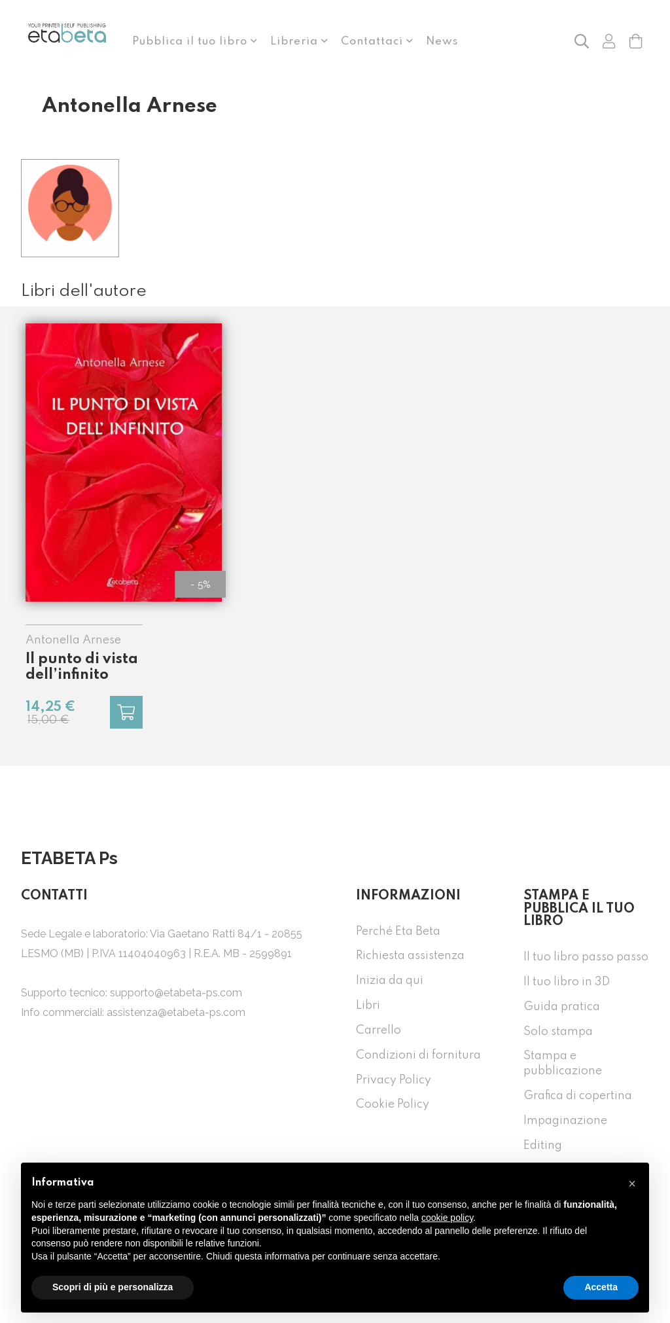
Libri (368, 1005)
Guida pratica (561, 1007)
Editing (542, 1145)
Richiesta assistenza (410, 956)
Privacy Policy (393, 1080)
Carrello (378, 1030)
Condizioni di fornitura (418, 1055)
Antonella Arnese (73, 640)
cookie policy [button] (447, 1217)
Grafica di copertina (577, 1096)
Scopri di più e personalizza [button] (112, 1287)
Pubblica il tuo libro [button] (191, 41)
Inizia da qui (389, 981)
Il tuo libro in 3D (566, 982)
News (442, 41)
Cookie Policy (392, 1104)
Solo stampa (558, 1032)
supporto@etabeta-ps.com (176, 993)
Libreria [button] (295, 41)
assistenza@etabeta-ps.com (176, 1012)
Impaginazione (565, 1121)
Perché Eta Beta (398, 931)
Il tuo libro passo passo (585, 957)
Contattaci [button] (373, 41)
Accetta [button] (601, 1287)
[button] (581, 40)
